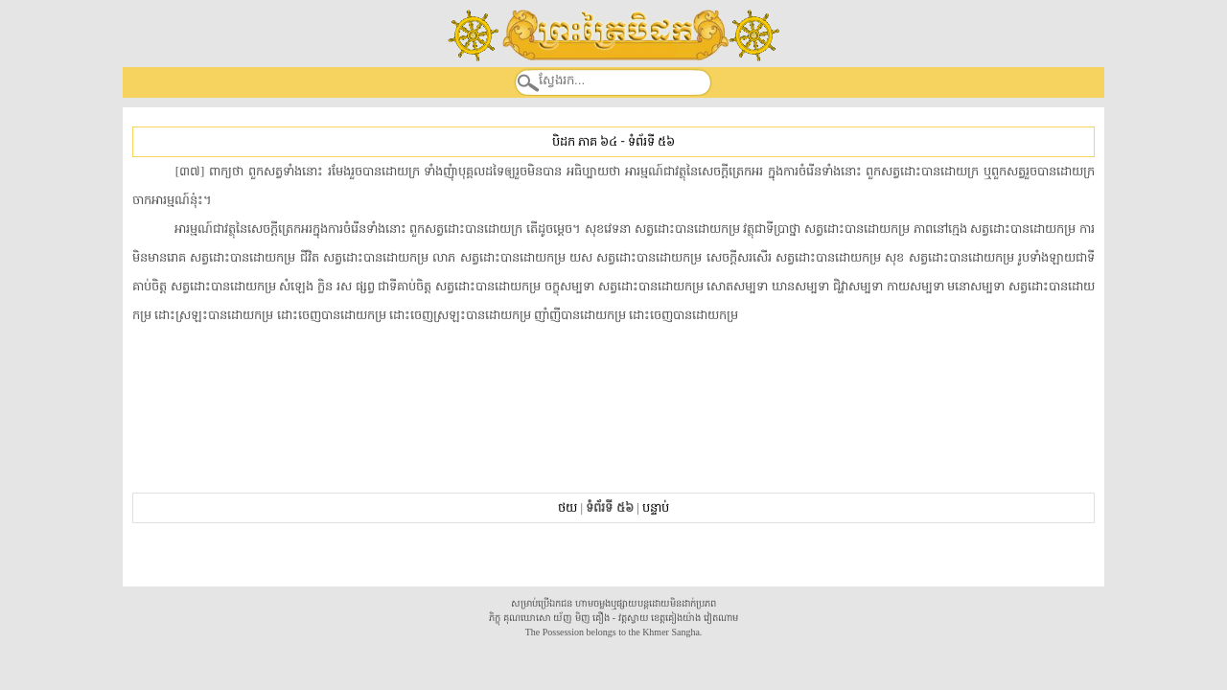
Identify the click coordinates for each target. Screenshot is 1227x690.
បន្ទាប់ (655, 507)
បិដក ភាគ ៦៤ (584, 141)
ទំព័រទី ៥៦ (651, 141)
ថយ (567, 507)
